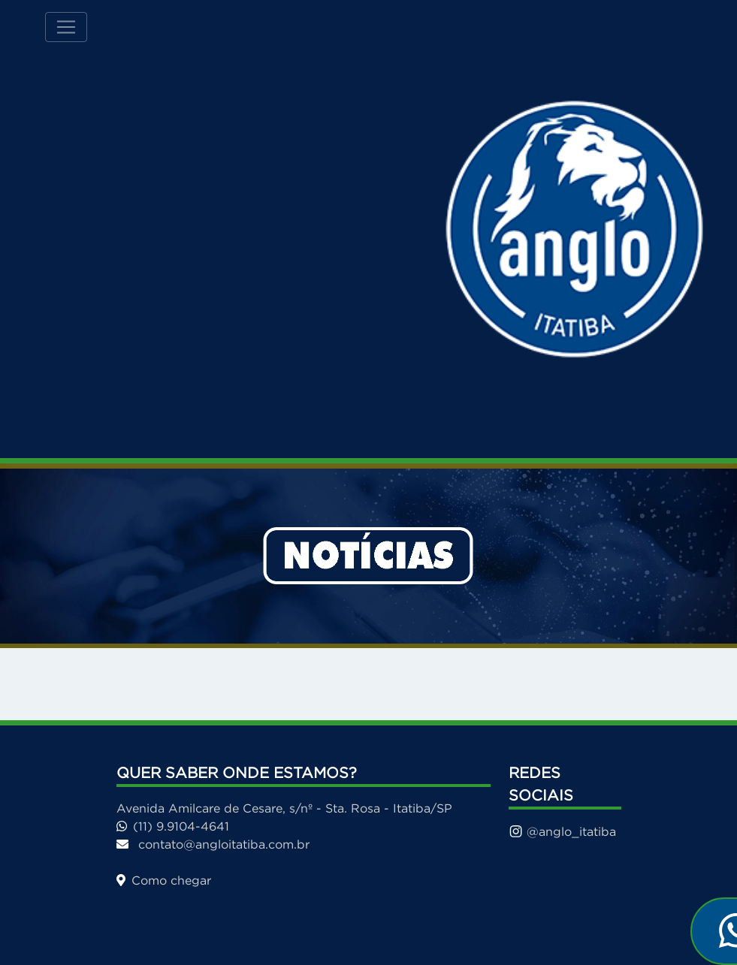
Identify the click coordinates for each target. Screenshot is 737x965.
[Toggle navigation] (66, 27)
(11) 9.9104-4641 (172, 826)
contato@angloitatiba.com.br (213, 844)
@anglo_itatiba (562, 831)
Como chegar (163, 880)
